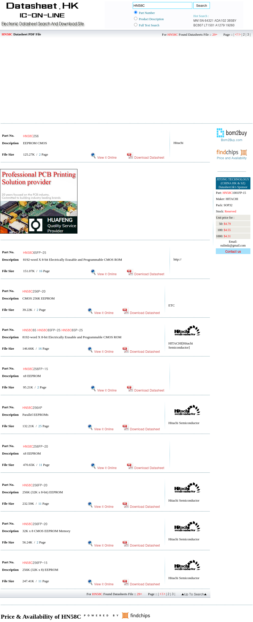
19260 (229, 25)
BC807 (198, 25)
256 (31, 136)
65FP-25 (34, 252)
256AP (32, 407)
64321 (209, 20)
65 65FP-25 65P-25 (52, 330)
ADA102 (220, 20)
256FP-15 (35, 368)
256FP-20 (35, 446)
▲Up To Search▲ (194, 594)
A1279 (220, 25)
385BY (231, 20)
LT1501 (209, 25)
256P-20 (33, 291)
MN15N (198, 20)
